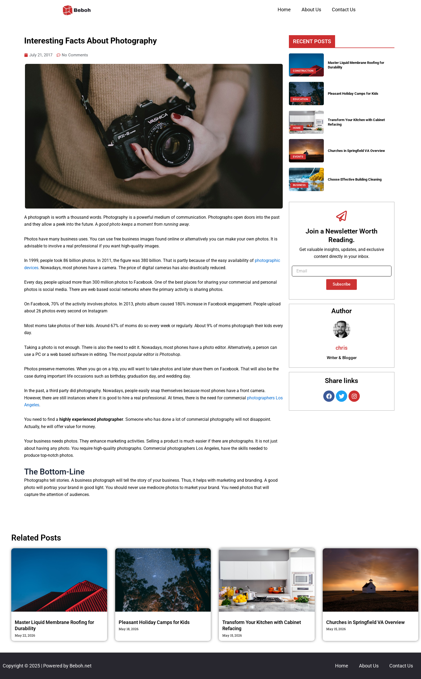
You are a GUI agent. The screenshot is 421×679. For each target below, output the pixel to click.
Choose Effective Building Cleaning (358, 179)
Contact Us (343, 9)
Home (284, 9)
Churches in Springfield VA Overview (359, 150)
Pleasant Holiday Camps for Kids (356, 93)
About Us (311, 9)
